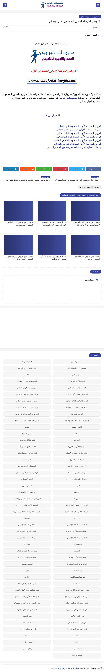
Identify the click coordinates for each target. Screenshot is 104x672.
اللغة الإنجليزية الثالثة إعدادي (76, 525)
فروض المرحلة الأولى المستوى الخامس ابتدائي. (77, 140)
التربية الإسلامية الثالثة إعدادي (77, 401)
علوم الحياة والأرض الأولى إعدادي (77, 590)
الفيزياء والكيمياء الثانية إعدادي (27, 505)
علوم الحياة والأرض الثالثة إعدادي (77, 597)
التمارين (27, 427)
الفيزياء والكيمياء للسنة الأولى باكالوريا (27, 512)
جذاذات (27, 577)
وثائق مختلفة (77, 655)
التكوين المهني (77, 427)
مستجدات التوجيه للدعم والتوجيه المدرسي (66, 668)
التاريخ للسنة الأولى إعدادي (27, 388)
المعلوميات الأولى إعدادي (77, 557)
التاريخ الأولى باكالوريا (77, 381)
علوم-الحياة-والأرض (77, 616)
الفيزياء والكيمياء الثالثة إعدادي (77, 505)
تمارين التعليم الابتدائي (77, 577)
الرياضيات (27, 460)
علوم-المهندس (27, 616)
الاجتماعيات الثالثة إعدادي (76, 368)
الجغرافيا (77, 440)
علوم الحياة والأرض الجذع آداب (77, 603)
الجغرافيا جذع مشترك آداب (27, 447)
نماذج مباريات (77, 649)
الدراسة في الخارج (77, 460)
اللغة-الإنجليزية (77, 544)
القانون (77, 518)
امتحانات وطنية (27, 564)
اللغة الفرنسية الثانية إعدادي (76, 538)
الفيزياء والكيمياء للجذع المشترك (77, 512)
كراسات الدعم (27, 623)
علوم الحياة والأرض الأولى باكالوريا (27, 590)
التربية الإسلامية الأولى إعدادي (77, 394)
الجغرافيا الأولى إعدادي (27, 440)
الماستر (77, 551)
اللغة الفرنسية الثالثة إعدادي (27, 531)
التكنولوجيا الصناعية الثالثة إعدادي (27, 414)
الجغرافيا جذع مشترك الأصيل (77, 453)
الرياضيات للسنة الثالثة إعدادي (77, 479)
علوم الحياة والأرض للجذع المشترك (27, 603)
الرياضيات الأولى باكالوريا (77, 466)
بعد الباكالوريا (77, 570)
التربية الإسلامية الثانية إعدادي (27, 401)
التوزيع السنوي (27, 433)
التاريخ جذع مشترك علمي (77, 388)
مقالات (76, 642)
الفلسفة (77, 492)
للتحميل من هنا (52, 115)
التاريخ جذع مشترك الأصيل (27, 381)
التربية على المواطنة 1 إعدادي (27, 407)
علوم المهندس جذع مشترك (27, 610)
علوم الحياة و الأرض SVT (27, 583)
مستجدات (77, 636)
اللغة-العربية (27, 544)
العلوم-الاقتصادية (27, 479)
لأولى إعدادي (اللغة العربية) (77, 629)
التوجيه (76, 433)
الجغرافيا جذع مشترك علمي (27, 453)
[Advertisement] (81, 328)
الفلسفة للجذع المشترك (27, 492)
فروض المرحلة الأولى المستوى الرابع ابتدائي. (78, 136)
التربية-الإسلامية (77, 414)
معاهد (27, 636)
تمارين (27, 570)
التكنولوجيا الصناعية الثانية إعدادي (27, 420)
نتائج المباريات (27, 642)
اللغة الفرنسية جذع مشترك (27, 538)
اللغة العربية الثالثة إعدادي (27, 525)
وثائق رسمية (27, 649)
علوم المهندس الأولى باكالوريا (77, 610)
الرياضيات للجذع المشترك (77, 473)
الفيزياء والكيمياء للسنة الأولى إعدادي (27, 499)
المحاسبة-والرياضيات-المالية (27, 551)
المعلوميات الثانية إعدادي (27, 557)
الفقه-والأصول (27, 486)
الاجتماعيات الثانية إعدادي (27, 368)
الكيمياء (27, 518)
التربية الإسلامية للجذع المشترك (77, 407)
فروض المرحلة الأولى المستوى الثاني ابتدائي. (78, 129)
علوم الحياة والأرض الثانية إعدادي (27, 597)
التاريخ (27, 375)
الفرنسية (77, 486)
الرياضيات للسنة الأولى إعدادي (27, 473)
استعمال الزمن (76, 362)
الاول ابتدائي (76, 375)
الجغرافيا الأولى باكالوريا (77, 447)
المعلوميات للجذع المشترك (77, 564)
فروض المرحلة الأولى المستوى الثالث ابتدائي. (78, 133)
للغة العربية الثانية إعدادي (27, 629)
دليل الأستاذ (77, 583)
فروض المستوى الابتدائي (90, 17)
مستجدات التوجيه (68, 97)
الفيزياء (77, 499)
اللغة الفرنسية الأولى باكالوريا (77, 531)
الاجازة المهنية (27, 362)
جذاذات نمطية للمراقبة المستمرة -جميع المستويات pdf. (73, 147)
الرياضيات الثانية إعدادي (27, 466)
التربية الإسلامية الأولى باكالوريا (27, 394)
